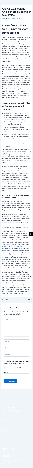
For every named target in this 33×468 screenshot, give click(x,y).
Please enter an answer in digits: (13, 368)
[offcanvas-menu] (30, 6)
